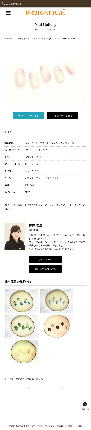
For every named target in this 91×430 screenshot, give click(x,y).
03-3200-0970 (13, 3)
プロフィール (45, 259)
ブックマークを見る (62, 115)
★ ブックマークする (28, 115)
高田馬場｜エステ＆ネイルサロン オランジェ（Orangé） (28, 38)
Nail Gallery (62, 38)
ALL (37, 29)
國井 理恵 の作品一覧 (45, 268)
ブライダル (51, 29)
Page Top (85, 408)
